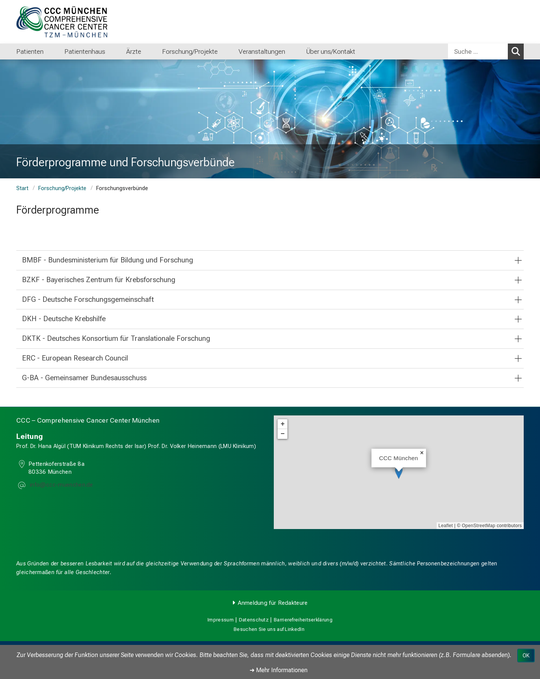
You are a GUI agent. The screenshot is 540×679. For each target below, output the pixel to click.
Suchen (518, 51)
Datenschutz (253, 620)
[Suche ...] (478, 51)
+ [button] (283, 424)
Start (22, 188)
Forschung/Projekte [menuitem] (190, 51)
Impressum (221, 620)
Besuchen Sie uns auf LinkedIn (269, 629)
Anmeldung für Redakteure (272, 602)
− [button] (283, 434)
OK (526, 655)
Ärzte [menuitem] (133, 51)
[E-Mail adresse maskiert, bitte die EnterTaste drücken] (60, 485)
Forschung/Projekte (62, 188)
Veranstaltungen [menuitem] (262, 51)
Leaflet (446, 525)
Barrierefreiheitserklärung (303, 620)
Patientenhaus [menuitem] (84, 51)
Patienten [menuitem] (30, 51)
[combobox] (486, 51)
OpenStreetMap (478, 525)
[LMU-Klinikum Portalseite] (61, 21)
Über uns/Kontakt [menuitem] (330, 51)
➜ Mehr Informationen (278, 670)
